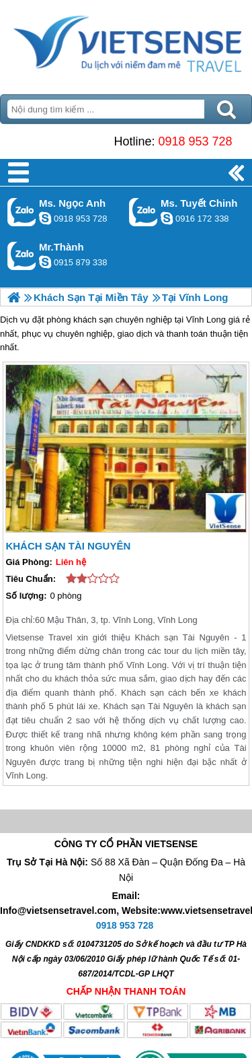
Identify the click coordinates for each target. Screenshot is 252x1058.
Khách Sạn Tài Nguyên (67, 546)
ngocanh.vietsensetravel (45, 218)
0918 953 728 (195, 141)
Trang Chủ (126, 44)
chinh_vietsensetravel (166, 218)
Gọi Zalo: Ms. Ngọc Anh (22, 212)
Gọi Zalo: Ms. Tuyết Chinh (143, 212)
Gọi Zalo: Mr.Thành (22, 255)
